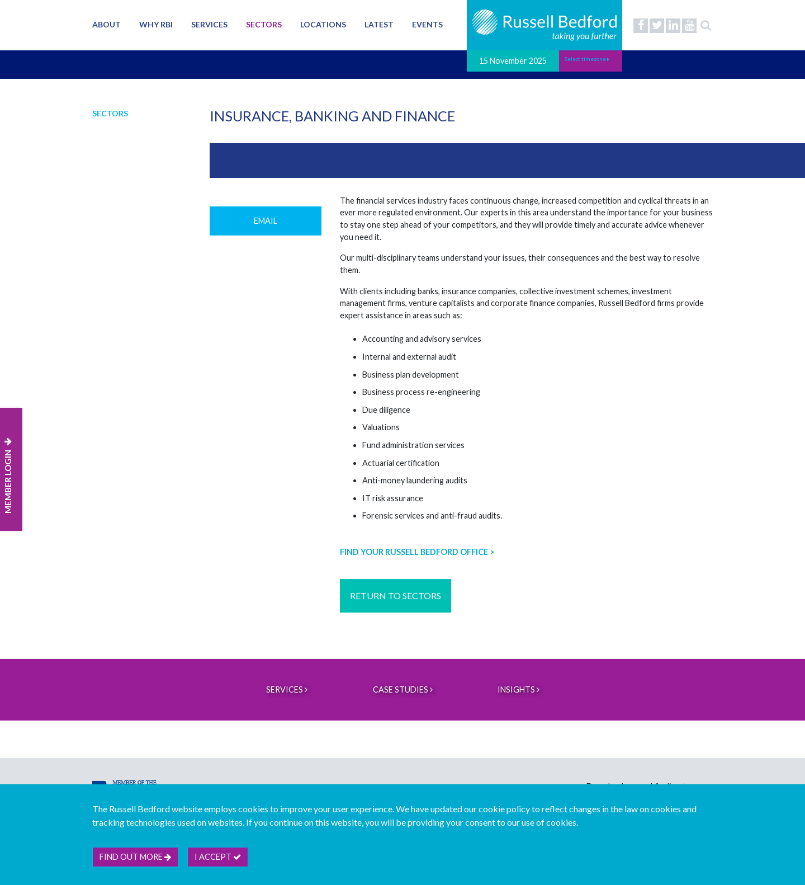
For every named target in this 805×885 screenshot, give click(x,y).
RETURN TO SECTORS (395, 595)
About (106, 24)
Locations (323, 24)
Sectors (264, 24)
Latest (379, 24)
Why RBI (156, 24)
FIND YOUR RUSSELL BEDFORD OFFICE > (417, 552)
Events (427, 24)
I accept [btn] (218, 857)
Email (265, 220)
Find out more (135, 857)
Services (209, 24)
